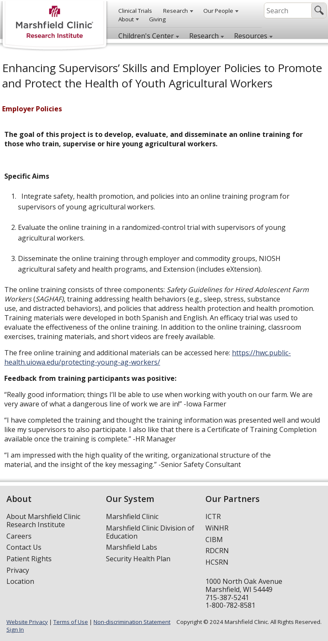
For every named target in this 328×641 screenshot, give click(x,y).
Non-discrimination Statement (132, 622)
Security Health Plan (138, 558)
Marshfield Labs (131, 547)
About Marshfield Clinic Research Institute (43, 520)
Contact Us (23, 547)
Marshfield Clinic (132, 516)
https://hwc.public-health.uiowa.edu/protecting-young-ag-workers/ (147, 357)
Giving (157, 19)
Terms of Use (70, 622)
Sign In (15, 629)
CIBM (214, 539)
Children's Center (146, 36)
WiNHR (216, 528)
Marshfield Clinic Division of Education (150, 532)
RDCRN (217, 550)
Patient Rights (29, 558)
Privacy (17, 570)
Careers (19, 536)
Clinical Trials (135, 11)
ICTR (213, 516)
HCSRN (216, 562)
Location (20, 581)
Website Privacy (27, 622)
